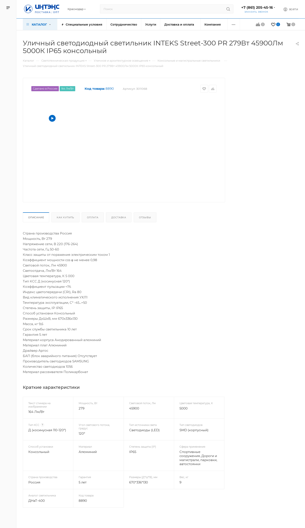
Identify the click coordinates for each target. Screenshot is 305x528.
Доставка (118, 217)
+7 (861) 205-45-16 (257, 8)
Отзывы (145, 217)
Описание (36, 217)
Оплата (92, 217)
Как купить (65, 217)
